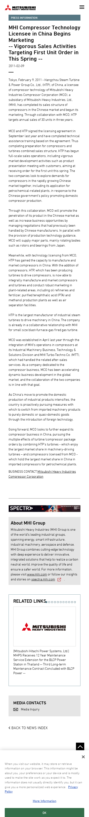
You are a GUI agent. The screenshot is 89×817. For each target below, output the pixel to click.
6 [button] (60, 602)
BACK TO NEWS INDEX (29, 728)
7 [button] (63, 602)
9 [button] (69, 602)
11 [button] (75, 602)
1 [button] (46, 602)
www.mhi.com (37, 574)
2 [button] (49, 602)
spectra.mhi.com (43, 579)
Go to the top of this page (80, 747)
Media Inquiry (30, 709)
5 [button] (58, 602)
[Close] (83, 768)
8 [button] (66, 602)
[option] (46, 640)
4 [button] (55, 602)
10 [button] (72, 602)
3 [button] (52, 602)
